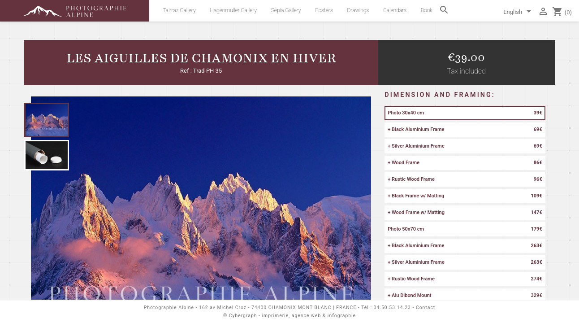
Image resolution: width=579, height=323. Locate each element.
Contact (425, 307)
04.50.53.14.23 (392, 307)
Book (426, 10)
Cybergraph (243, 316)
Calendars (394, 10)
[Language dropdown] (518, 12)
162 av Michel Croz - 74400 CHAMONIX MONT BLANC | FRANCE (277, 307)
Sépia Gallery (286, 10)
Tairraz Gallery (179, 10)
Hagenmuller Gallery (233, 10)
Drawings (358, 10)
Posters (324, 10)
